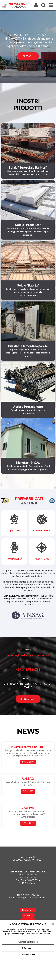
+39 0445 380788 (28, 669)
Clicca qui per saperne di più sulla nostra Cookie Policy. (28, 932)
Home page (28, 910)
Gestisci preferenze (28, 941)
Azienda (28, 915)
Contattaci (28, 699)
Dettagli (28, 56)
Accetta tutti (28, 954)
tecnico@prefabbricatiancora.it (28, 655)
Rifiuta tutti (28, 948)
